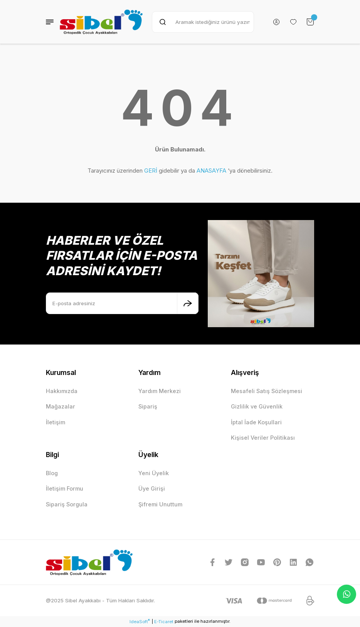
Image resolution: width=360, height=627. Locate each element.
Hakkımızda (61, 391)
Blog (52, 473)
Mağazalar (60, 406)
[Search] (203, 22)
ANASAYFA (211, 170)
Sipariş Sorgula (66, 504)
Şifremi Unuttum (160, 504)
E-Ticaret (163, 621)
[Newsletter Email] (122, 303)
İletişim (55, 422)
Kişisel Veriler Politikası (263, 437)
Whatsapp (346, 594)
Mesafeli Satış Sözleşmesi (266, 391)
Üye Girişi (151, 488)
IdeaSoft (140, 621)
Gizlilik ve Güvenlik (257, 406)
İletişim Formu (64, 488)
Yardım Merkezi (159, 391)
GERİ (150, 170)
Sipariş (147, 406)
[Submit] (188, 303)
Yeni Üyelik (153, 473)
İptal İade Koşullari (256, 422)
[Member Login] (276, 22)
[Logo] (101, 21)
